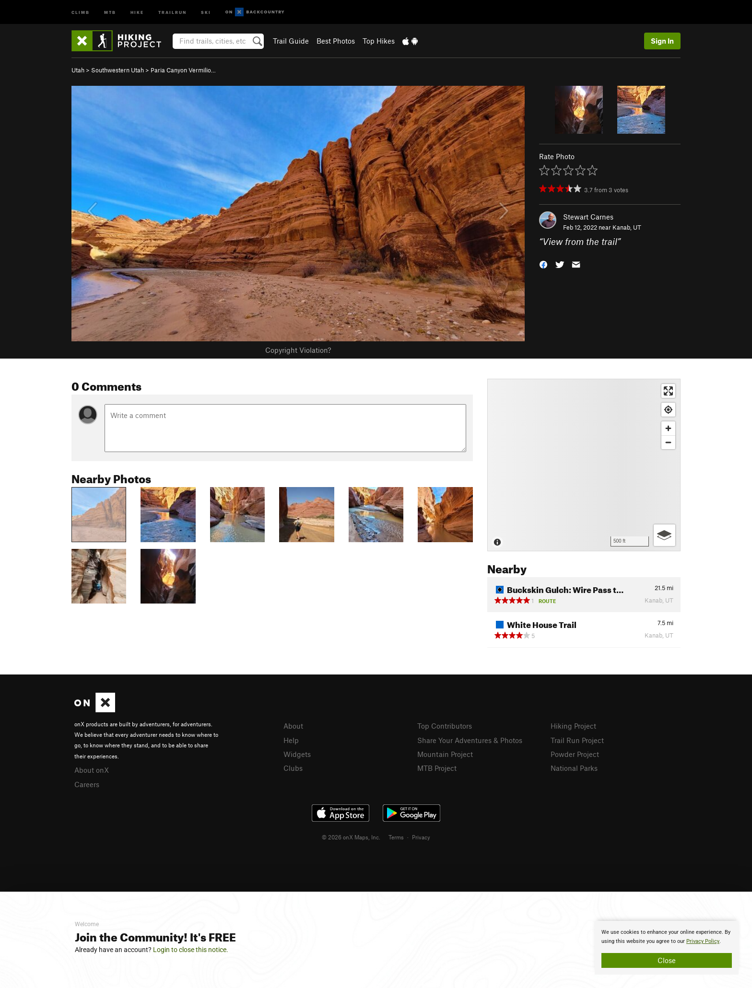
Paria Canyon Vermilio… (183, 70)
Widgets (297, 754)
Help (291, 740)
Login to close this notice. (190, 949)
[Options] (664, 535)
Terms (396, 837)
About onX (91, 770)
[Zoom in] (668, 428)
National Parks (574, 768)
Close (667, 960)
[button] (543, 263)
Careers (86, 784)
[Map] (584, 465)
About (293, 725)
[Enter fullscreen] (668, 391)
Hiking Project (573, 725)
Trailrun (172, 12)
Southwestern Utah (117, 70)
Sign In (662, 40)
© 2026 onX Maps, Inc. (351, 837)
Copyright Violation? (298, 350)
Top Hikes (379, 40)
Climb (80, 12)
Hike (137, 12)
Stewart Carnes (588, 216)
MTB (110, 12)
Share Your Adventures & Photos (469, 740)
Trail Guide (291, 40)
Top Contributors (444, 725)
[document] (666, 948)
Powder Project (575, 754)
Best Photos (336, 40)
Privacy (421, 837)
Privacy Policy (702, 941)
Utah (77, 70)
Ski (206, 12)
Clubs (293, 768)
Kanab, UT (626, 227)
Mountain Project (445, 754)
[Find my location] (668, 410)
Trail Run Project (577, 740)
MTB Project (437, 768)
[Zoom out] (668, 442)
